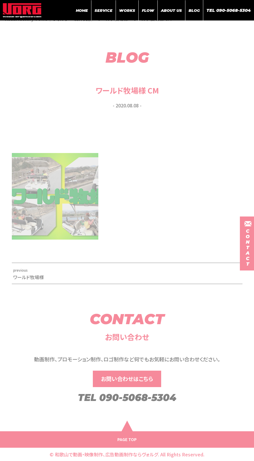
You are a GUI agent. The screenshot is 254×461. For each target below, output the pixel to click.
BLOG (194, 10)
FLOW (148, 10)
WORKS (127, 10)
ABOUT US (171, 10)
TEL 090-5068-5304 (228, 10)
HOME (82, 10)
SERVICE (103, 10)
